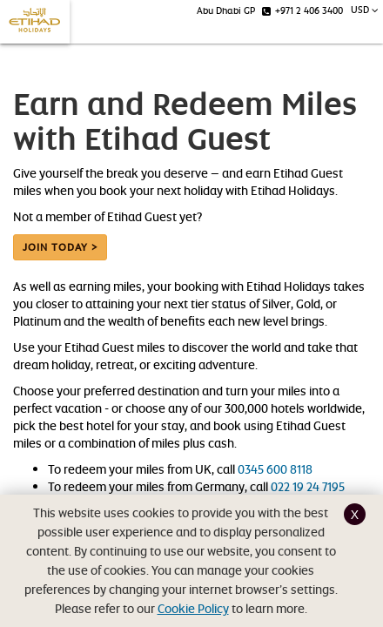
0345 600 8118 (275, 469)
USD (365, 9)
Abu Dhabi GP (226, 10)
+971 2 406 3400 (302, 10)
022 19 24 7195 (308, 486)
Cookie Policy (193, 608)
